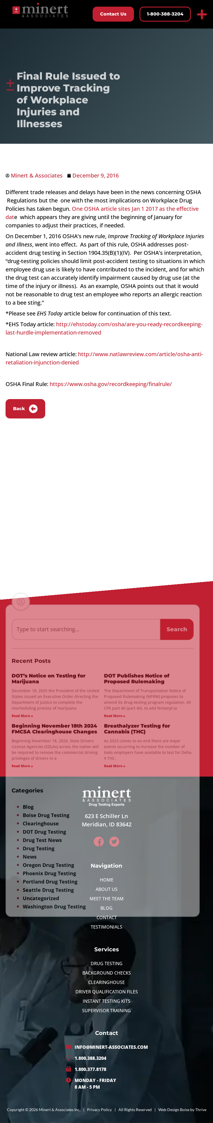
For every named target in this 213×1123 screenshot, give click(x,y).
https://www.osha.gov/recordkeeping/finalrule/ (111, 384)
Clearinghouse (41, 945)
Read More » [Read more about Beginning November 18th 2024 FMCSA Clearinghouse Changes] (22, 888)
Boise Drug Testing (46, 937)
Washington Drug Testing (54, 1029)
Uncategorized (41, 1020)
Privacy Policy (99, 1109)
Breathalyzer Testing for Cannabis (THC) (137, 851)
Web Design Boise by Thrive (182, 1109)
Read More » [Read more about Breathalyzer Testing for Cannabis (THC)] (114, 888)
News (30, 979)
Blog (28, 929)
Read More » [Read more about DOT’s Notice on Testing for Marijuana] (22, 838)
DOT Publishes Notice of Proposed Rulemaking (136, 801)
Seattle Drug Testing (48, 1012)
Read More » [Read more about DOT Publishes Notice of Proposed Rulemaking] (114, 838)
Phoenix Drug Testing (49, 995)
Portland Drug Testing (50, 1004)
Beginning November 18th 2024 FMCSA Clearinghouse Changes (54, 851)
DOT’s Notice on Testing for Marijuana (48, 801)
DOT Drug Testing (44, 954)
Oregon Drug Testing (48, 987)
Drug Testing (38, 970)
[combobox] (86, 751)
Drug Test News (42, 962)
